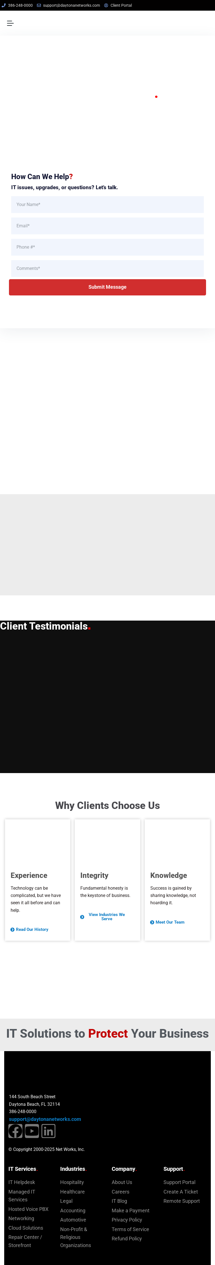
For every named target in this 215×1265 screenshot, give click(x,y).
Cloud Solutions (25, 1228)
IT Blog (119, 1201)
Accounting (72, 1210)
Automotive (73, 1220)
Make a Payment (130, 1210)
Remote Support (181, 1201)
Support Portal (179, 1182)
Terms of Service (130, 1229)
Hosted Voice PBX (28, 1209)
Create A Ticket (180, 1192)
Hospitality (72, 1182)
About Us (122, 1182)
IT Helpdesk (21, 1182)
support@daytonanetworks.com (45, 1119)
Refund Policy (127, 1238)
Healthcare (72, 1192)
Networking (21, 1218)
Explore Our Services (72, 134)
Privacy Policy (127, 1220)
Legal (66, 1201)
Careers (120, 1192)
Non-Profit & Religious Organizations (75, 1237)
